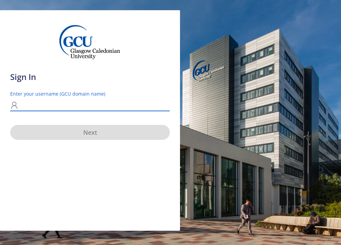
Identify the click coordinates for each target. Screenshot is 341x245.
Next (90, 132)
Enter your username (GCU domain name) (57, 94)
